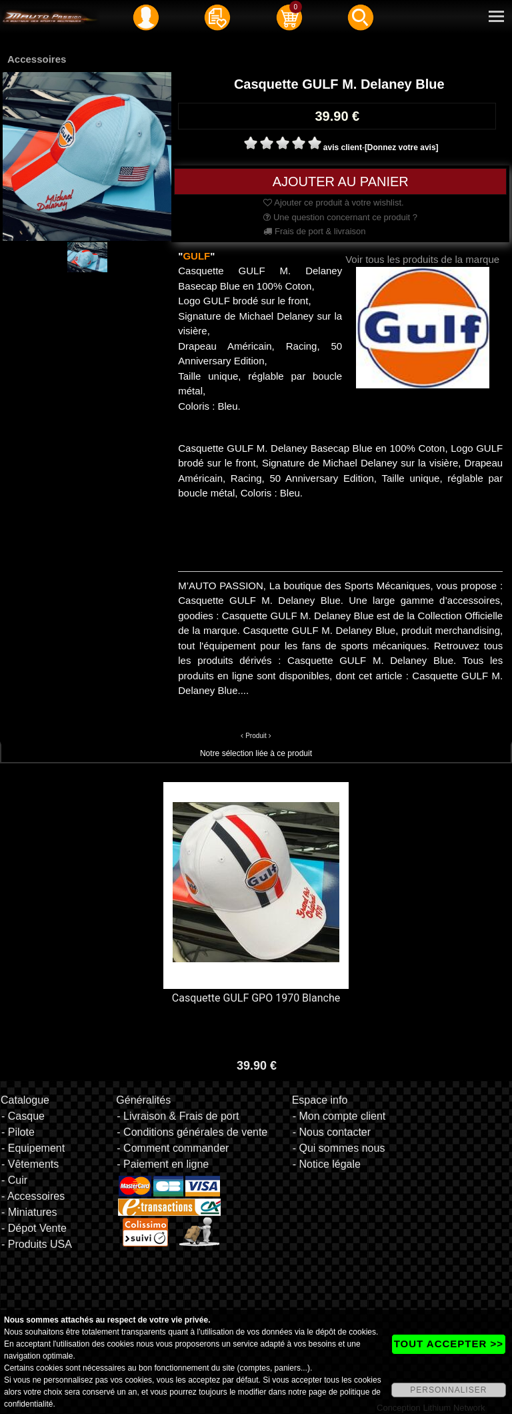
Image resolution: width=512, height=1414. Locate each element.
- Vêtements (30, 1164)
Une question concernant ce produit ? (340, 217)
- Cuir (14, 1180)
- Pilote (18, 1132)
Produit (256, 735)
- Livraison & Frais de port (178, 1116)
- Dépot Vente (34, 1228)
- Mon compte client (339, 1116)
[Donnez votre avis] (402, 147)
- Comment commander (173, 1148)
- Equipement (33, 1148)
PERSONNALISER (448, 1390)
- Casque (23, 1116)
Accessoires (36, 59)
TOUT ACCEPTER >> (448, 1343)
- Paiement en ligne (163, 1164)
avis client (342, 147)
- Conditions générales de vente (192, 1132)
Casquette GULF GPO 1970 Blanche (256, 998)
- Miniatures (29, 1212)
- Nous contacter (332, 1132)
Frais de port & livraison (314, 231)
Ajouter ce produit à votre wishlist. (333, 203)
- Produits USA (36, 1244)
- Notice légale (327, 1164)
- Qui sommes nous (339, 1148)
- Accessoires (33, 1196)
